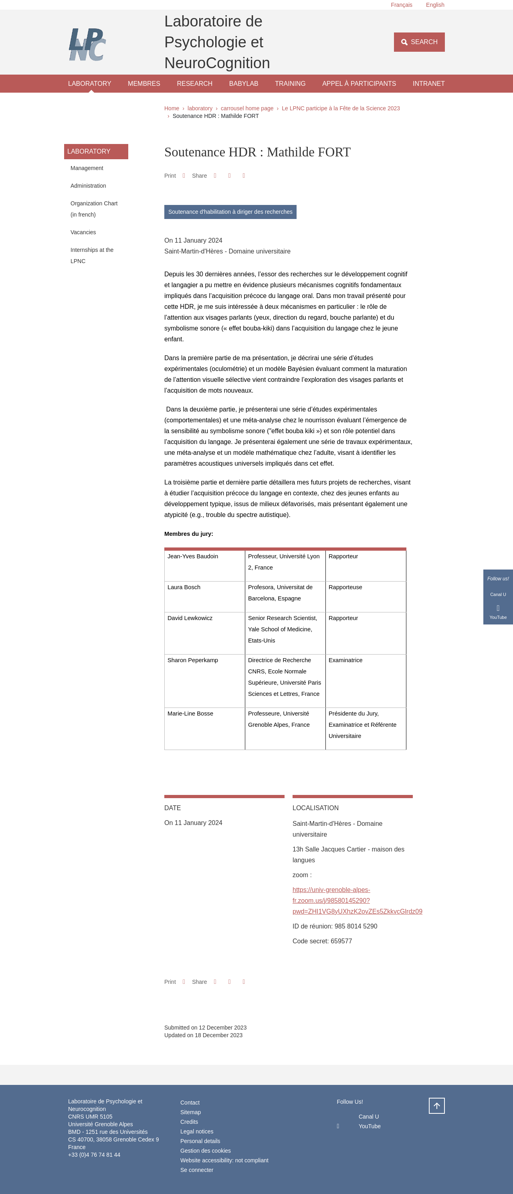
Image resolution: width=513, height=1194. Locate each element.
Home (171, 108)
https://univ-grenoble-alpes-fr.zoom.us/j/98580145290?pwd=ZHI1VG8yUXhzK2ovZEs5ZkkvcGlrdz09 (357, 900)
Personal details (200, 1141)
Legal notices (197, 1131)
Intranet (429, 83)
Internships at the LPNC (92, 255)
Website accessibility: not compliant (224, 1160)
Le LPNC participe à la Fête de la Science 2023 (341, 108)
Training (290, 83)
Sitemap (190, 1112)
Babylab (244, 83)
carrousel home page (247, 108)
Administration (88, 185)
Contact (190, 1102)
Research (194, 83)
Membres (144, 83)
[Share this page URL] (244, 175)
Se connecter (197, 1170)
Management (87, 168)
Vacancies (83, 232)
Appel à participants (359, 83)
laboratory (89, 83)
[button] (215, 175)
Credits (189, 1122)
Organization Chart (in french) (94, 209)
